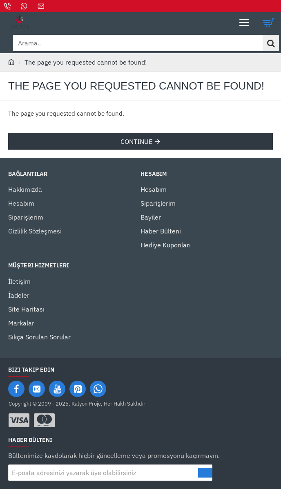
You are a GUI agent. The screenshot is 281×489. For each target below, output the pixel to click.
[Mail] (42, 6)
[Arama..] (271, 43)
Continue (136, 141)
